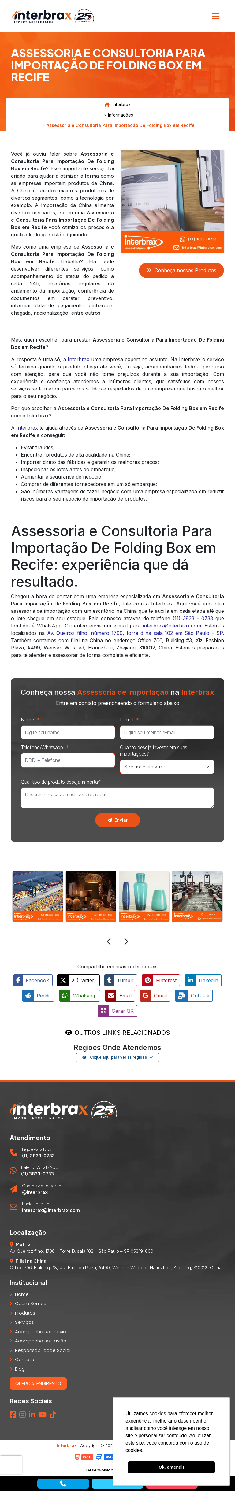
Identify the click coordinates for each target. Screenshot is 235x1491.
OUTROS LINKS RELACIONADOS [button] (122, 1032)
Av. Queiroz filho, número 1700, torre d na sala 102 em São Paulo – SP (135, 633)
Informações (120, 115)
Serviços (24, 1322)
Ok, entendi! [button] (171, 1467)
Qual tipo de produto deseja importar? (61, 782)
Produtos (25, 1312)
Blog (20, 1368)
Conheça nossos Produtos (181, 270)
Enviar (118, 820)
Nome (32, 719)
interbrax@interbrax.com (172, 626)
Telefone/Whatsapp (46, 747)
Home (22, 1294)
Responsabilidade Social (42, 1350)
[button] (109, 942)
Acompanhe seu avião (40, 1340)
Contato (24, 1359)
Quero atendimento (38, 1383)
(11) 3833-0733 (38, 1155)
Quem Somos (30, 1303)
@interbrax (35, 1192)
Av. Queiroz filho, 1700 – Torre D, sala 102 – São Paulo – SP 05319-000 (81, 1251)
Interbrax (118, 104)
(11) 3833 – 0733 (193, 618)
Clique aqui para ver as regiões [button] (114, 1057)
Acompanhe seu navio (40, 1331)
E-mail (131, 719)
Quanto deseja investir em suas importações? (153, 750)
